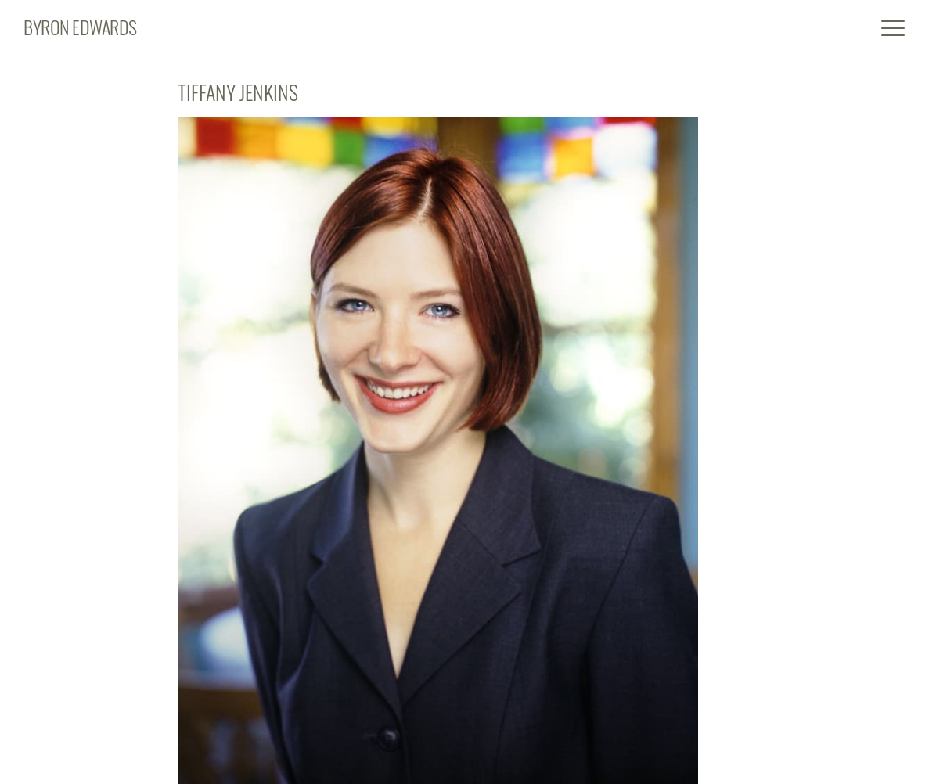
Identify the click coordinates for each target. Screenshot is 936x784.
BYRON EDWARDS (80, 27)
